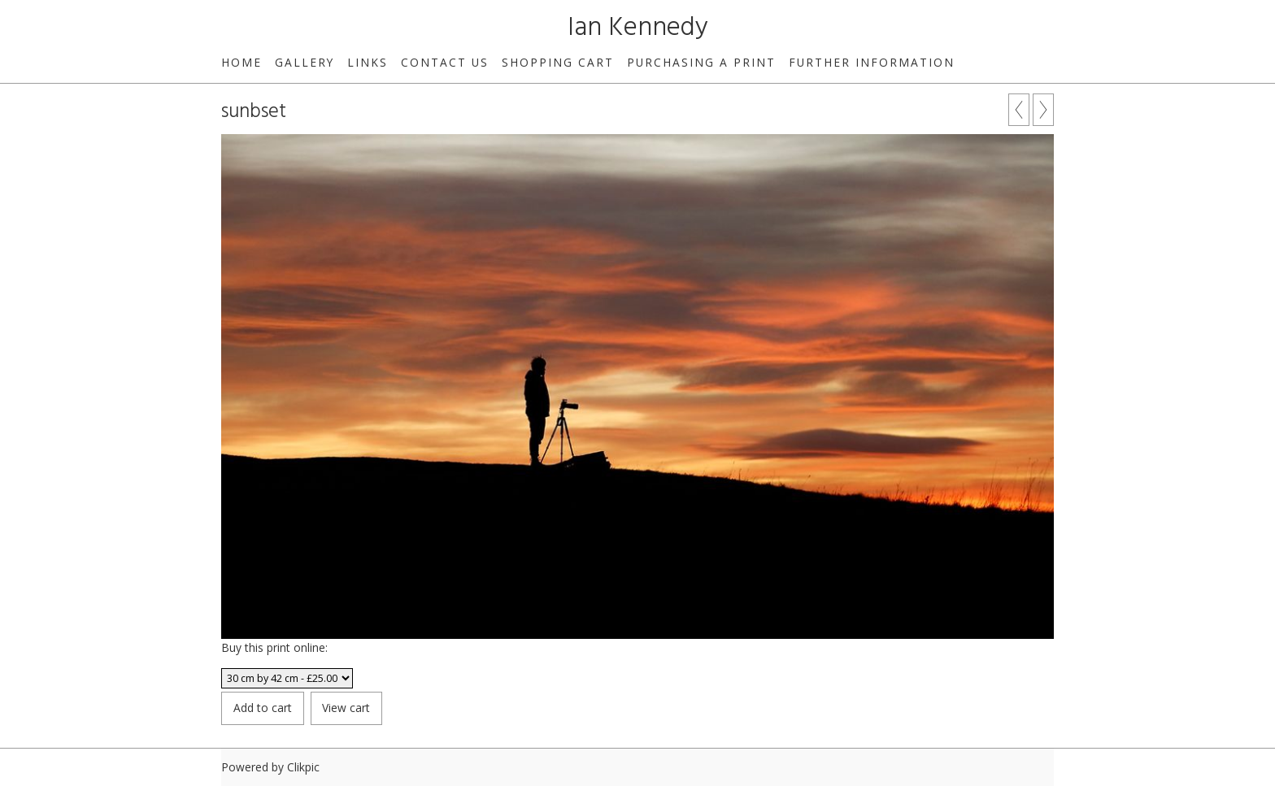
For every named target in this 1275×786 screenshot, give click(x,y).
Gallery (304, 62)
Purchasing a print (701, 62)
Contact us (445, 62)
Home (241, 62)
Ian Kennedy (638, 28)
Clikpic (303, 767)
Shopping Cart (558, 62)
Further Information (872, 62)
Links (367, 62)
